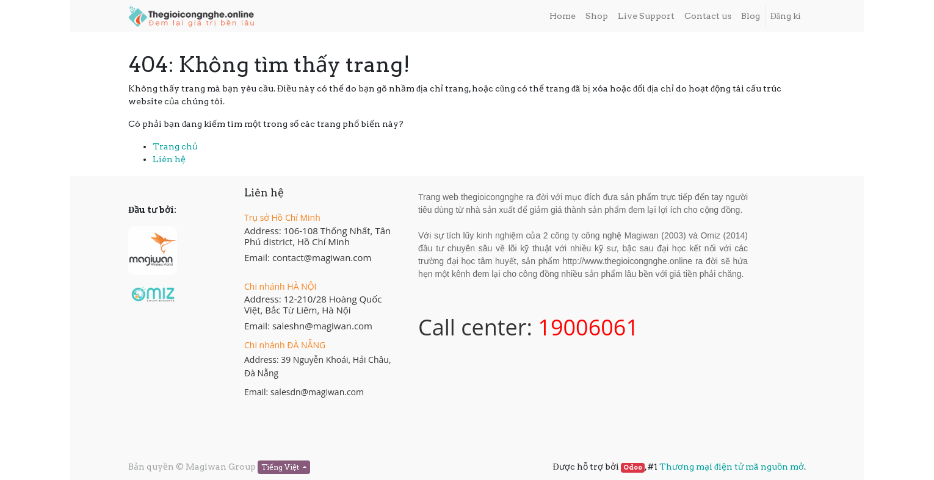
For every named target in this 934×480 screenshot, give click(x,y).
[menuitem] (563, 16)
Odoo (632, 467)
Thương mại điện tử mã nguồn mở (731, 466)
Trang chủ (175, 146)
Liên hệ (169, 159)
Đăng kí (785, 16)
